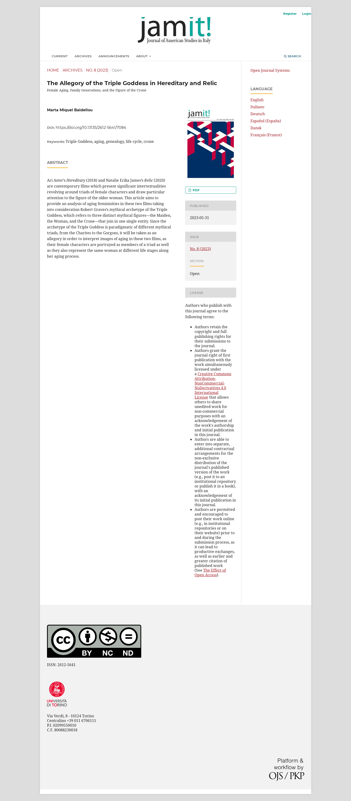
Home (53, 70)
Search (292, 56)
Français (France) (266, 134)
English (257, 99)
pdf (195, 190)
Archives (83, 56)
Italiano (257, 106)
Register (290, 13)
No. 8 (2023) (97, 70)
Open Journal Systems (270, 70)
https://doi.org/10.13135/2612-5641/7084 (91, 127)
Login (306, 13)
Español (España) (265, 120)
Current (60, 56)
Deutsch (257, 113)
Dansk (255, 127)
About (142, 56)
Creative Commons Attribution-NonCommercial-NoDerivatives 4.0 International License (213, 385)
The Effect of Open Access (210, 572)
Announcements (113, 56)
